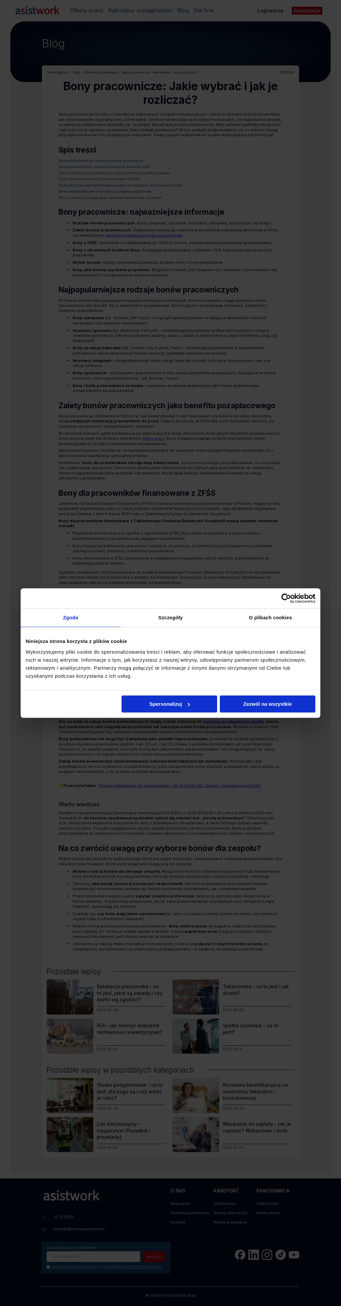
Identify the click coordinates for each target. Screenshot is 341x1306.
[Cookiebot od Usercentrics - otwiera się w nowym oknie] (286, 598)
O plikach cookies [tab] (270, 617)
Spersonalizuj (170, 704)
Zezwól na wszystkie (267, 704)
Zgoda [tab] (70, 617)
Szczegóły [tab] (170, 617)
